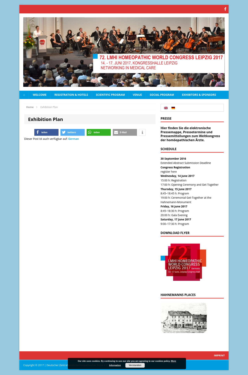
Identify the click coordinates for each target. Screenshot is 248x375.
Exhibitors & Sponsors (199, 95)
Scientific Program (110, 95)
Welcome (39, 95)
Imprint (219, 355)
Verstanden (135, 365)
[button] (46, 132)
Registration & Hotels (71, 95)
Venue (137, 95)
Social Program (162, 95)
